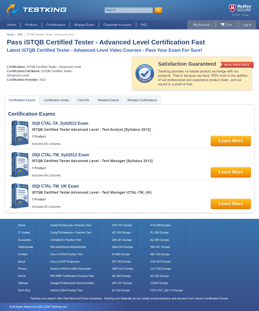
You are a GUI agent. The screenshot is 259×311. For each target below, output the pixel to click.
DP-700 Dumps (121, 261)
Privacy (22, 268)
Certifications (56, 24)
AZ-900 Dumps (159, 239)
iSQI (20, 34)
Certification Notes (56, 100)
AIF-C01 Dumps (122, 282)
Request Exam (84, 24)
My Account (201, 24)
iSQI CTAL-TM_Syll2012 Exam (60, 155)
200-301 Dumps (122, 239)
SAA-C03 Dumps (122, 246)
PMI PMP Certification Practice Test (72, 275)
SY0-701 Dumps (122, 225)
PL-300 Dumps (159, 232)
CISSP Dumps (159, 282)
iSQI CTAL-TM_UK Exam (55, 186)
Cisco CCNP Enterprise (64, 261)
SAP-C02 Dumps (122, 268)
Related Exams (108, 100)
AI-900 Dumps (121, 254)
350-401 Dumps (160, 246)
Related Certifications (142, 100)
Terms (22, 275)
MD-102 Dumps (160, 254)
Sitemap (23, 282)
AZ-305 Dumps (121, 275)
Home (11, 24)
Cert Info (83, 100)
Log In (247, 24)
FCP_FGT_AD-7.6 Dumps (166, 290)
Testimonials (25, 246)
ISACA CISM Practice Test (66, 290)
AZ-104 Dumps (121, 232)
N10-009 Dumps (160, 225)
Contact (23, 254)
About (21, 261)
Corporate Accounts (117, 24)
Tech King (24, 290)
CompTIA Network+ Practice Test (70, 232)
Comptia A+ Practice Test (65, 239)
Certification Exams (22, 100)
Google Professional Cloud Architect (72, 282)
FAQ (143, 24)
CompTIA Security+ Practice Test (70, 225)
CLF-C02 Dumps (160, 268)
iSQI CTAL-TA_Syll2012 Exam (60, 123)
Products (31, 24)
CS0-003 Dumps (160, 261)
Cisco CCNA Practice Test (66, 254)
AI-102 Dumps (121, 290)
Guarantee (24, 239)
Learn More (231, 140)
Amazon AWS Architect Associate (70, 268)
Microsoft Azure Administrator (68, 246)
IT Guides (24, 232)
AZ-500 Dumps (159, 275)
